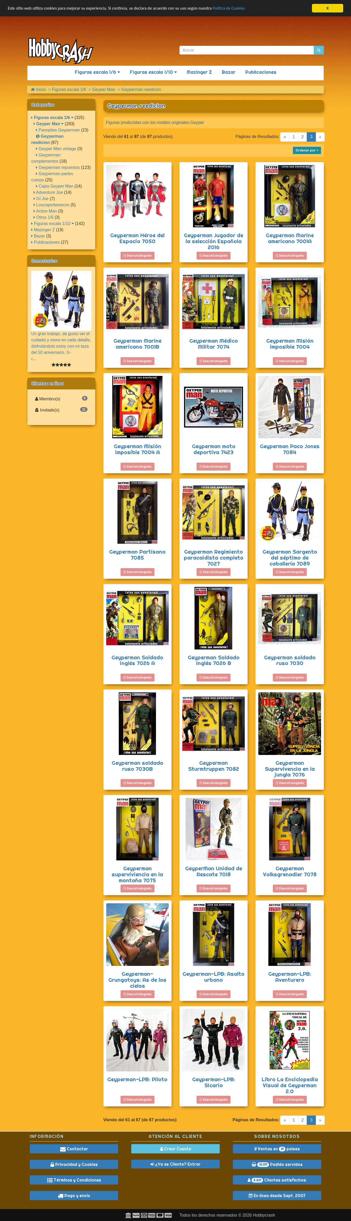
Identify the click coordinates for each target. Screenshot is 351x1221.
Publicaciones (260, 72)
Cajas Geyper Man (54, 186)
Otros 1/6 (43, 217)
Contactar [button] (74, 1148)
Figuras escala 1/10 (153, 72)
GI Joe (41, 198)
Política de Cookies (237, 8)
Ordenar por (307, 150)
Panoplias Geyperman (58, 130)
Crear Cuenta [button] (175, 1148)
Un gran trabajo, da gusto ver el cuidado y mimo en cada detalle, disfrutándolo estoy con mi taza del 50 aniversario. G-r (61, 346)
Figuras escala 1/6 (97, 72)
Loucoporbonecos (52, 205)
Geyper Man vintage (56, 149)
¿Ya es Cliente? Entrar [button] (175, 1164)
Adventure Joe (48, 192)
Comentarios (44, 260)
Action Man (45, 211)
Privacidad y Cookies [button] (74, 1164)
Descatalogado (137, 255)
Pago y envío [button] (74, 1195)
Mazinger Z (199, 72)
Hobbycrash (264, 1215)
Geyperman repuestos (58, 167)
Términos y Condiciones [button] (74, 1180)
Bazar (228, 72)
